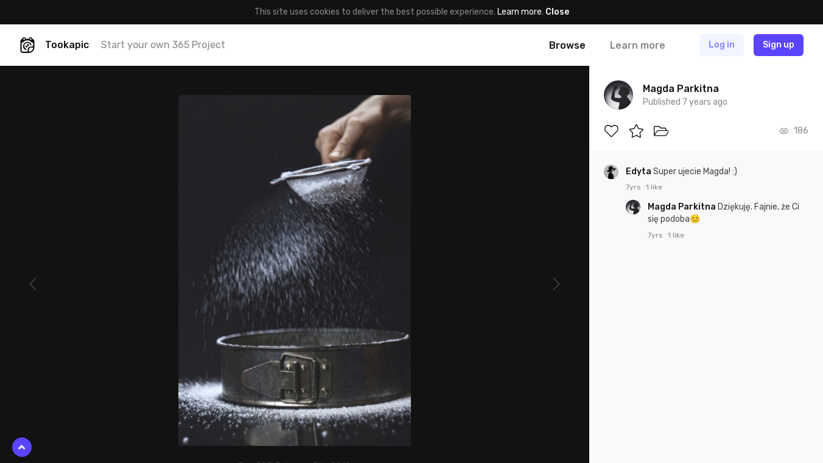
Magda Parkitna (683, 207)
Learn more (519, 12)
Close (557, 12)
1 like (654, 187)
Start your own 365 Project (163, 45)
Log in (722, 45)
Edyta (639, 171)
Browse (567, 45)
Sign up (778, 45)
